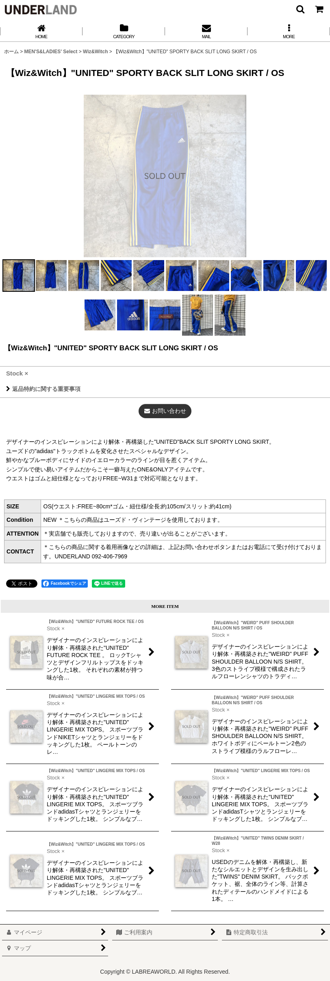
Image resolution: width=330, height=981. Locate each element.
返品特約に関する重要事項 (43, 389)
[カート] (318, 9)
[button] (300, 9)
